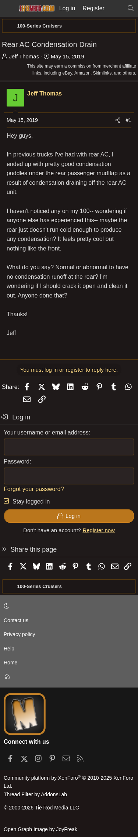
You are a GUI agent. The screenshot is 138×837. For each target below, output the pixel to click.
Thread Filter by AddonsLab (35, 794)
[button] (68, 606)
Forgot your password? (34, 489)
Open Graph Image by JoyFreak (40, 829)
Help (9, 649)
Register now (98, 530)
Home (10, 662)
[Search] (130, 8)
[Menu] (8, 8)
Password (16, 461)
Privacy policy (19, 634)
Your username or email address (46, 432)
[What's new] (115, 8)
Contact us (16, 620)
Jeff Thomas (24, 56)
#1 (128, 120)
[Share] (118, 120)
